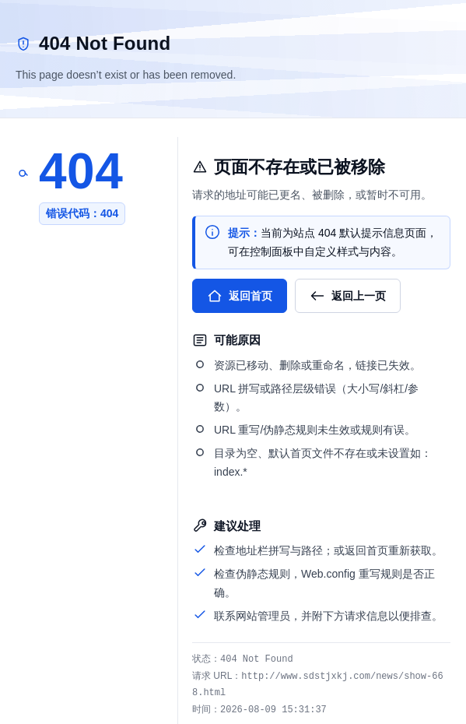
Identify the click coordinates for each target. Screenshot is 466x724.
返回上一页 (348, 296)
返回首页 (239, 296)
